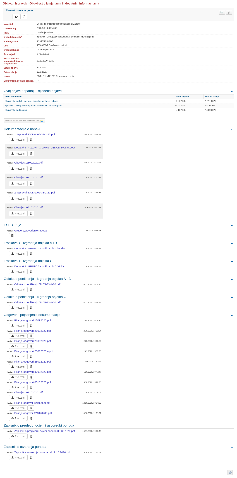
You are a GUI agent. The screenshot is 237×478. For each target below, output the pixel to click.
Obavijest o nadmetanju (16, 110)
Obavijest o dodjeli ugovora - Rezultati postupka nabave (31, 101)
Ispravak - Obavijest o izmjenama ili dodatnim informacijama (33, 105)
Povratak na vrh (231, 91)
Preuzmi (18, 139)
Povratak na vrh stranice (230, 472)
